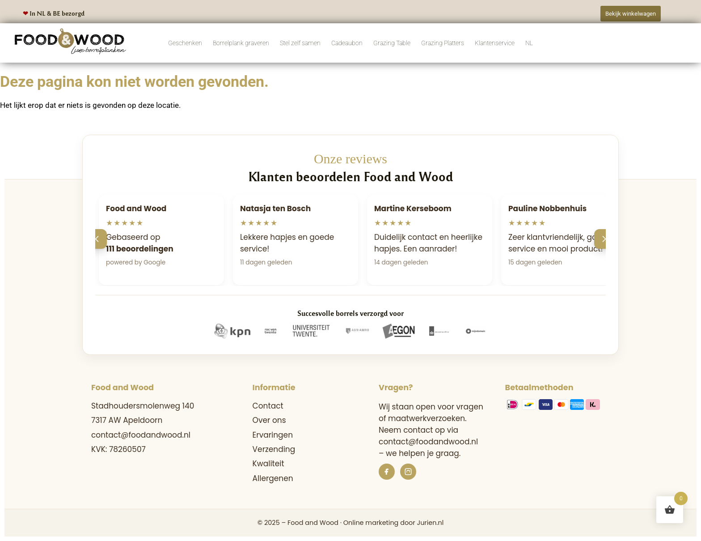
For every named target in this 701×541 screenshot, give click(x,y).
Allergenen (273, 478)
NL (529, 43)
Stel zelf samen (300, 43)
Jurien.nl (430, 522)
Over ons (269, 420)
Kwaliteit (268, 463)
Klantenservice (495, 43)
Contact (268, 405)
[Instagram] (408, 472)
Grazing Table (391, 43)
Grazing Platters (442, 43)
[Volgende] (604, 239)
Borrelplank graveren (241, 43)
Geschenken (185, 43)
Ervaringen (273, 435)
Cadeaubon (347, 43)
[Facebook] (387, 472)
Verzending (274, 449)
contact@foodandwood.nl (140, 435)
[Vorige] (97, 239)
